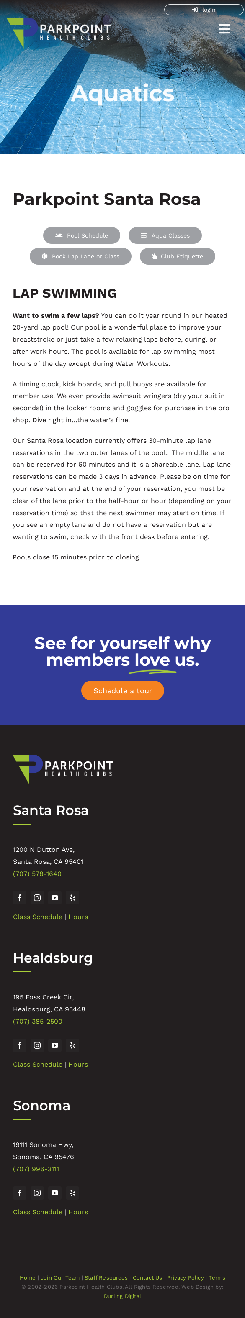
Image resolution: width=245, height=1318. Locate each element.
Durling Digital (122, 1296)
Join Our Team (60, 1278)
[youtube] (55, 897)
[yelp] (72, 897)
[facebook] (19, 897)
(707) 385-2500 (37, 1021)
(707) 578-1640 (37, 874)
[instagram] (37, 897)
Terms (217, 1278)
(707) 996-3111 (36, 1169)
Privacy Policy (185, 1278)
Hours (78, 917)
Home (28, 1278)
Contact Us (147, 1278)
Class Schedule (37, 917)
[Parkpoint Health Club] (58, 22)
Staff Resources (106, 1278)
